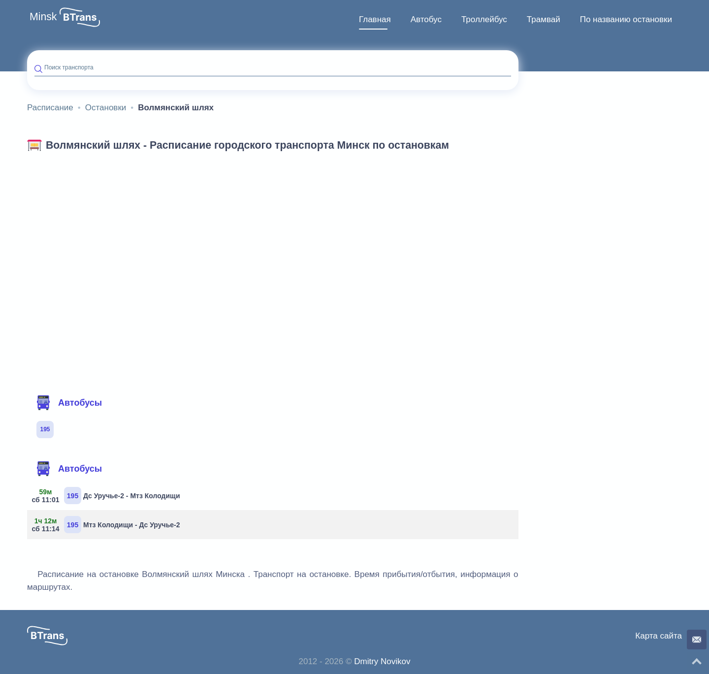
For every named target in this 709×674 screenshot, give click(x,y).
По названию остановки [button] (626, 19)
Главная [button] (375, 19)
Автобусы (69, 402)
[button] (80, 17)
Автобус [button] (426, 19)
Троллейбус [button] (484, 19)
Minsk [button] (43, 17)
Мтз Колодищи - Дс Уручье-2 (107, 524)
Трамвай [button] (543, 19)
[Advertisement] (272, 230)
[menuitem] (375, 19)
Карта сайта (658, 636)
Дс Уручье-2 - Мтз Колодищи (107, 495)
